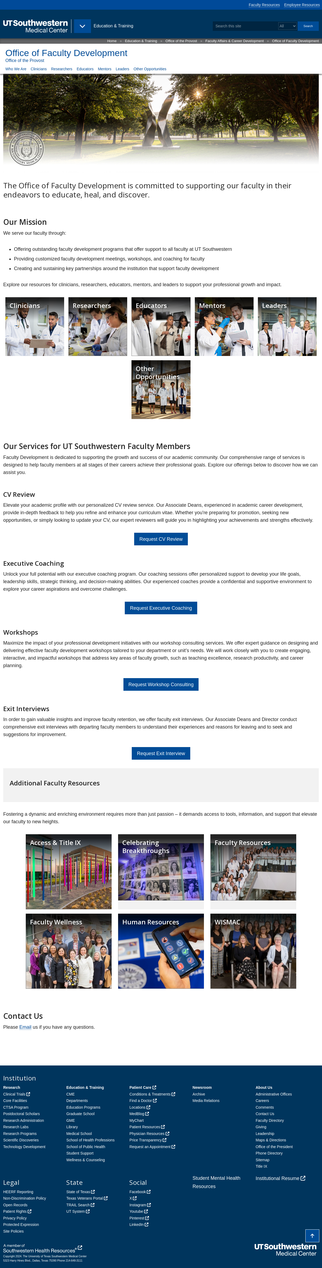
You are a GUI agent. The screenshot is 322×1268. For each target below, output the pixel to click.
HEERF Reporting (18, 1192)
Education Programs (83, 1107)
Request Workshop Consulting (161, 684)
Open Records (15, 1205)
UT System (75, 1211)
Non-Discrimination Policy (24, 1198)
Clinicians (39, 69)
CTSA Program (15, 1107)
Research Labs (15, 1127)
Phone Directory (269, 1153)
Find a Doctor (140, 1100)
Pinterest (136, 1218)
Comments (265, 1107)
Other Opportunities (150, 69)
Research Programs (20, 1133)
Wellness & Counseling (85, 1160)
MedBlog (136, 1114)
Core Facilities (15, 1100)
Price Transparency (145, 1140)
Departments (77, 1100)
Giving (261, 1127)
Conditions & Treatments (149, 1094)
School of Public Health (85, 1147)
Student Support (79, 1153)
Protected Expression (21, 1224)
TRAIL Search (78, 1205)
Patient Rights (15, 1211)
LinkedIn (136, 1224)
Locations (137, 1107)
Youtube (136, 1211)
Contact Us (265, 1114)
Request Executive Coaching (161, 608)
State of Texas (78, 1192)
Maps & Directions (271, 1140)
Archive (199, 1094)
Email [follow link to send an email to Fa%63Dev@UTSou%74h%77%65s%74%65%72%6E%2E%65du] (25, 1027)
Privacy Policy (15, 1218)
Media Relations (206, 1100)
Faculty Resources (264, 5)
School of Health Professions (90, 1140)
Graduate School (80, 1114)
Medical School (79, 1133)
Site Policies (13, 1231)
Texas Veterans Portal (84, 1198)
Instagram (137, 1205)
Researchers (61, 69)
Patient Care (140, 1087)
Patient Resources (144, 1127)
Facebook (137, 1192)
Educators (85, 69)
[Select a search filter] (287, 26)
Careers (262, 1100)
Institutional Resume (277, 1178)
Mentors (105, 69)
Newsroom (202, 1087)
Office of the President (274, 1147)
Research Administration (23, 1120)
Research (11, 1087)
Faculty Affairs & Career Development (235, 41)
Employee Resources (302, 5)
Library (72, 1127)
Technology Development (24, 1147)
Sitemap (262, 1160)
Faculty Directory (270, 1120)
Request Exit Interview (161, 753)
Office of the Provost (181, 41)
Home (112, 41)
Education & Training (141, 41)
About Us (264, 1087)
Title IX (261, 1166)
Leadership (265, 1133)
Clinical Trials (14, 1094)
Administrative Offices (274, 1094)
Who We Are (15, 69)
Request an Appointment (149, 1147)
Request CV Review (160, 539)
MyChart (136, 1120)
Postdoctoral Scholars (21, 1114)
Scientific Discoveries (21, 1140)
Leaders (122, 69)
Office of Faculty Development (295, 41)
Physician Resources (146, 1133)
